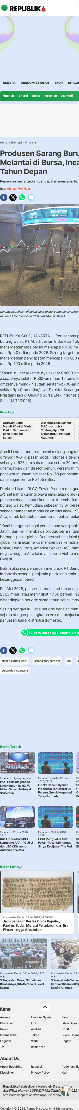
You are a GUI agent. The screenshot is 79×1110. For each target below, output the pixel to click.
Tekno (35, 1035)
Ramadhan (38, 1047)
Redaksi (36, 1066)
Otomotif (66, 95)
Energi (23, 95)
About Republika (11, 1066)
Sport (65, 1029)
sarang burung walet (47, 660)
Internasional (8, 1035)
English (66, 1041)
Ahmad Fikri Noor (18, 188)
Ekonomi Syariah (35, 82)
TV (2, 1047)
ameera (9, 82)
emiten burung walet (14, 660)
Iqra (33, 1023)
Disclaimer (7, 1072)
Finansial (9, 95)
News (4, 1029)
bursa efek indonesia (14, 670)
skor (58, 82)
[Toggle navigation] (4, 7)
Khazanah (6, 1023)
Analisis (36, 1029)
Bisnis (35, 95)
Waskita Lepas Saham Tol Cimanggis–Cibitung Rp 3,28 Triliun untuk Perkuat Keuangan (56, 430)
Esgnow (5, 1041)
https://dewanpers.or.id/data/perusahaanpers (34, 1095)
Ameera (5, 1017)
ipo (69, 660)
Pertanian (50, 95)
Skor (65, 1017)
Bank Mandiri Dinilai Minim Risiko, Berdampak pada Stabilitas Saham (18, 430)
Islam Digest (70, 1023)
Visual (35, 1041)
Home (4, 142)
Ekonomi (16, 142)
